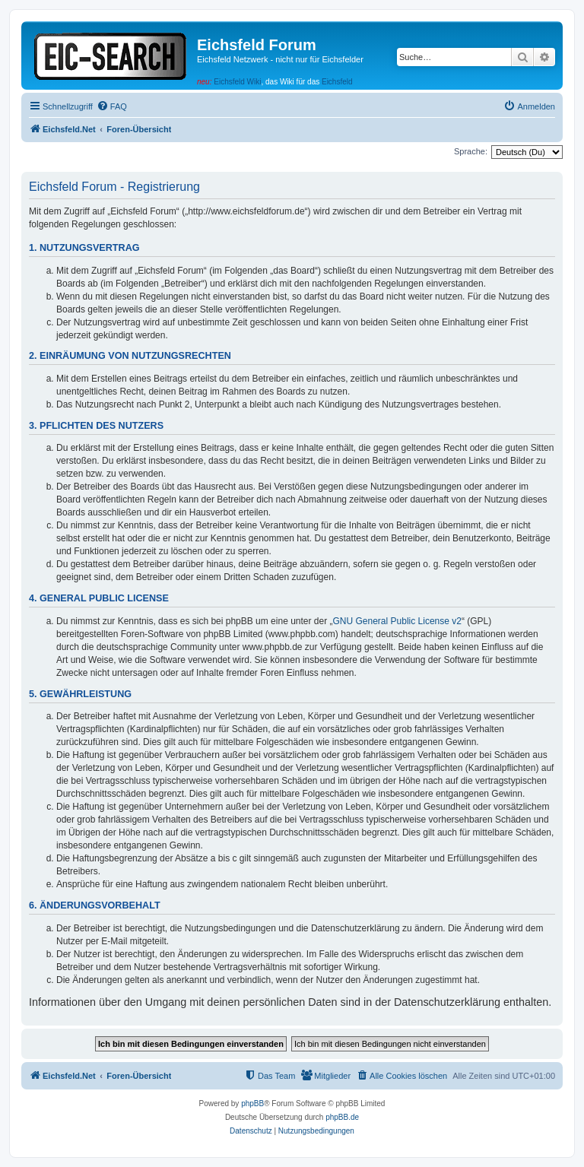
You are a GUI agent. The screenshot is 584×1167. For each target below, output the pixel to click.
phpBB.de (342, 1117)
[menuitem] (112, 106)
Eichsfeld (337, 82)
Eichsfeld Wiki (237, 82)
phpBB (252, 1103)
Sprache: (470, 151)
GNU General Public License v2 (397, 621)
